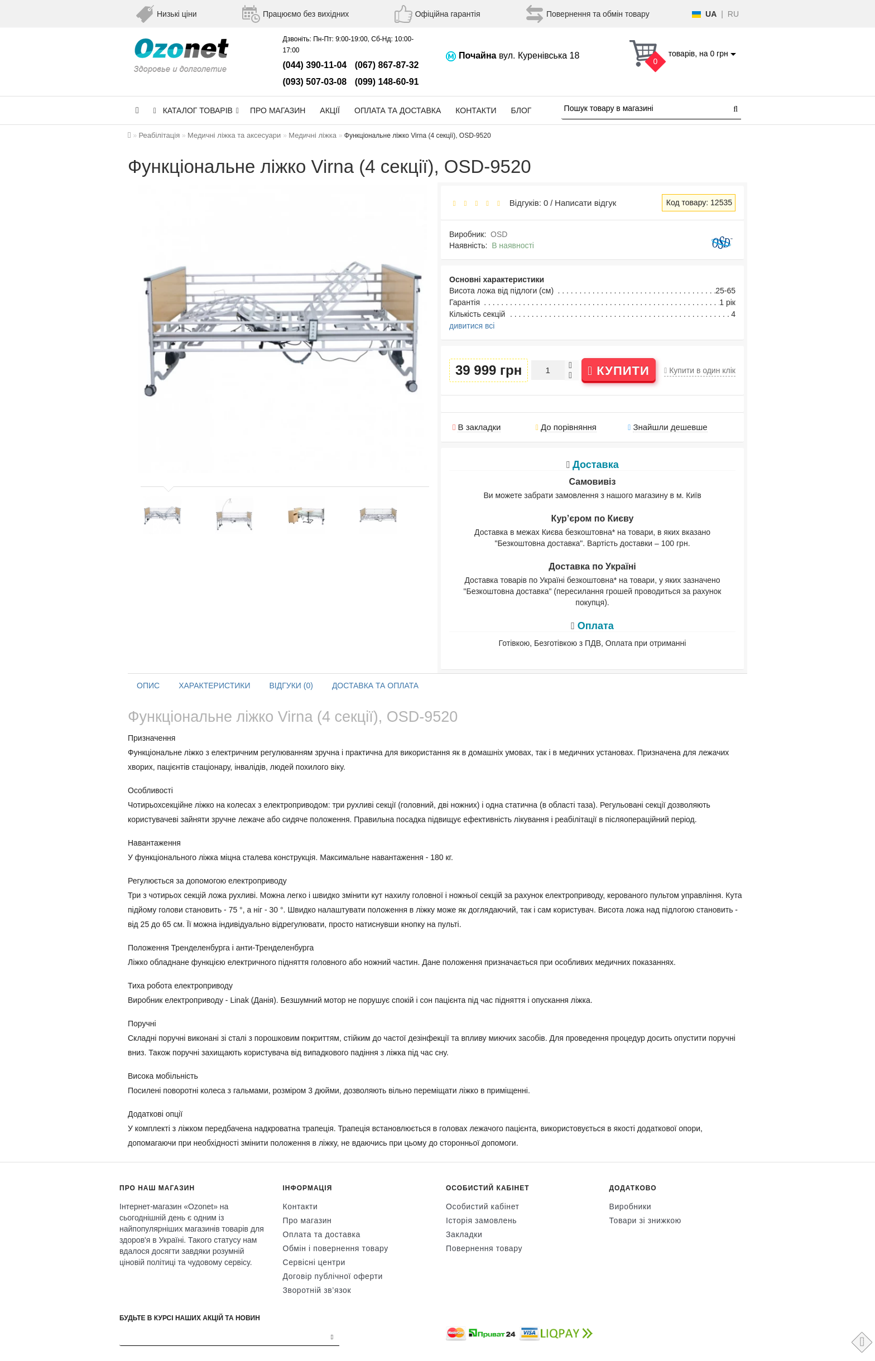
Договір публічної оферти (333, 1276)
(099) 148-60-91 (387, 81)
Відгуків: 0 (526, 202)
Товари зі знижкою (645, 1220)
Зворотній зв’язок (317, 1290)
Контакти (475, 110)
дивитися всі (471, 325)
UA (711, 13)
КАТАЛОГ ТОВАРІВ (196, 110)
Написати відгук (585, 202)
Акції (330, 110)
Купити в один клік (699, 370)
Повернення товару (484, 1248)
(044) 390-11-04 (315, 65)
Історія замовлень (481, 1220)
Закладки (464, 1234)
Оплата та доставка (397, 110)
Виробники (630, 1206)
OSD (499, 234)
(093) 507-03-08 (315, 81)
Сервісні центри (314, 1262)
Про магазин (277, 110)
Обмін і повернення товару (335, 1248)
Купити (619, 371)
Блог (521, 110)
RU (733, 13)
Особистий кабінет (483, 1206)
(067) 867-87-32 (387, 65)
